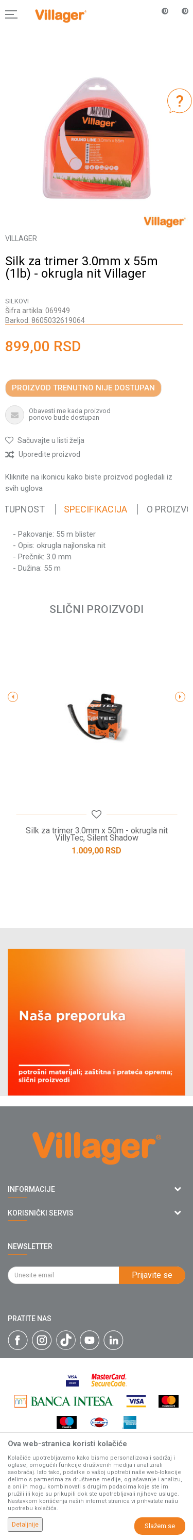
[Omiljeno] (159, 14)
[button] (44, 440)
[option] (96, 138)
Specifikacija (95, 509)
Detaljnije (25, 1524)
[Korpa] (179, 25)
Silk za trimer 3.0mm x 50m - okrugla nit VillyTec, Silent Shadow (97, 834)
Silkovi (17, 301)
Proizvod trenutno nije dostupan (83, 387)
